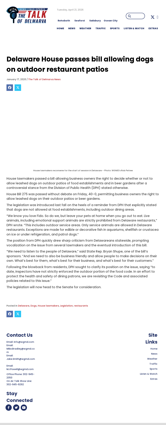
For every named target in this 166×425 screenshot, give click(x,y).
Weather (152, 358)
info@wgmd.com (24, 342)
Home (153, 348)
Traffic (153, 363)
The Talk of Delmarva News (44, 79)
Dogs (33, 305)
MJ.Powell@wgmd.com (20, 369)
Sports (114, 28)
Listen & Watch (148, 374)
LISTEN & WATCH (134, 28)
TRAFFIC (100, 28)
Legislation (66, 305)
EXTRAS (153, 28)
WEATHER (85, 28)
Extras (153, 379)
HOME (60, 28)
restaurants (81, 305)
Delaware (23, 305)
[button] (153, 17)
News (154, 353)
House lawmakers (48, 305)
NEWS (71, 28)
